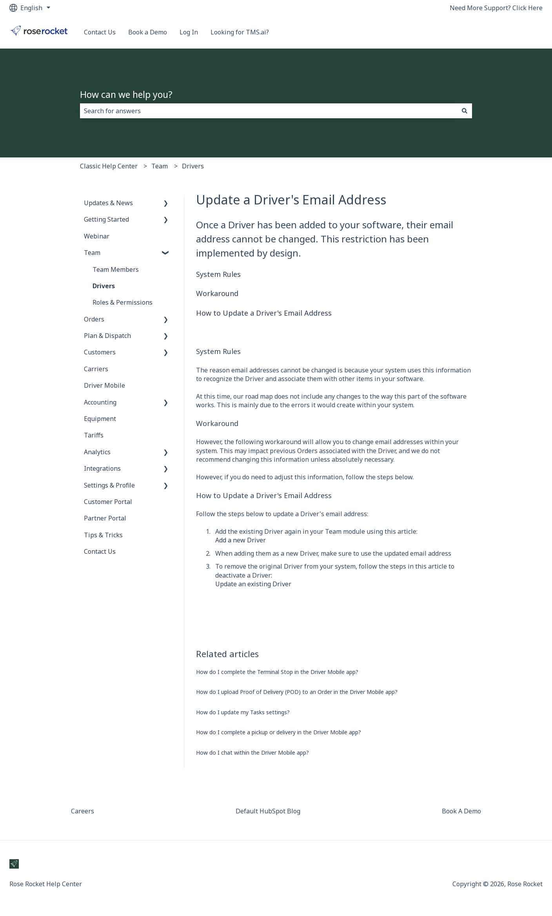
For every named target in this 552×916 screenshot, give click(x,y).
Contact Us (100, 32)
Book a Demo (147, 32)
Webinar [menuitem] (96, 236)
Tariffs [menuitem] (94, 435)
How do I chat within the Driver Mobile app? (252, 752)
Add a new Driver (240, 540)
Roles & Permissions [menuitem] (123, 302)
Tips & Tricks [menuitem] (103, 535)
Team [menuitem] (92, 252)
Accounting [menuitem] (100, 402)
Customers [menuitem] (100, 352)
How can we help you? (126, 94)
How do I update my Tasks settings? (243, 712)
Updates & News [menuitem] (108, 203)
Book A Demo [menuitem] (461, 811)
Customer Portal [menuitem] (108, 501)
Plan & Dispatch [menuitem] (107, 335)
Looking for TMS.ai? (240, 32)
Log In (189, 32)
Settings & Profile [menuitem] (109, 485)
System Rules (218, 274)
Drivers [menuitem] (104, 286)
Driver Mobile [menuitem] (104, 385)
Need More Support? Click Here (496, 8)
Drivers (193, 166)
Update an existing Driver (253, 584)
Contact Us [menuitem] (100, 551)
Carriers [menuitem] (96, 369)
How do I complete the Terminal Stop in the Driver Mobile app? (277, 672)
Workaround (217, 293)
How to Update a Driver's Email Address (264, 313)
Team (159, 166)
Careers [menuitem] (82, 811)
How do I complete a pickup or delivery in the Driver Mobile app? (278, 732)
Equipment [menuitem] (100, 418)
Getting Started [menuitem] (106, 219)
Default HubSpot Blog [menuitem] (268, 811)
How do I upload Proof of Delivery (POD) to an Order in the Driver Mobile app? (297, 692)
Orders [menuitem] (94, 319)
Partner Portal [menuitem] (105, 518)
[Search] (464, 110)
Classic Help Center (109, 166)
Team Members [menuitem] (116, 269)
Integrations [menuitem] (102, 468)
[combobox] (268, 110)
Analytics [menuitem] (97, 452)
